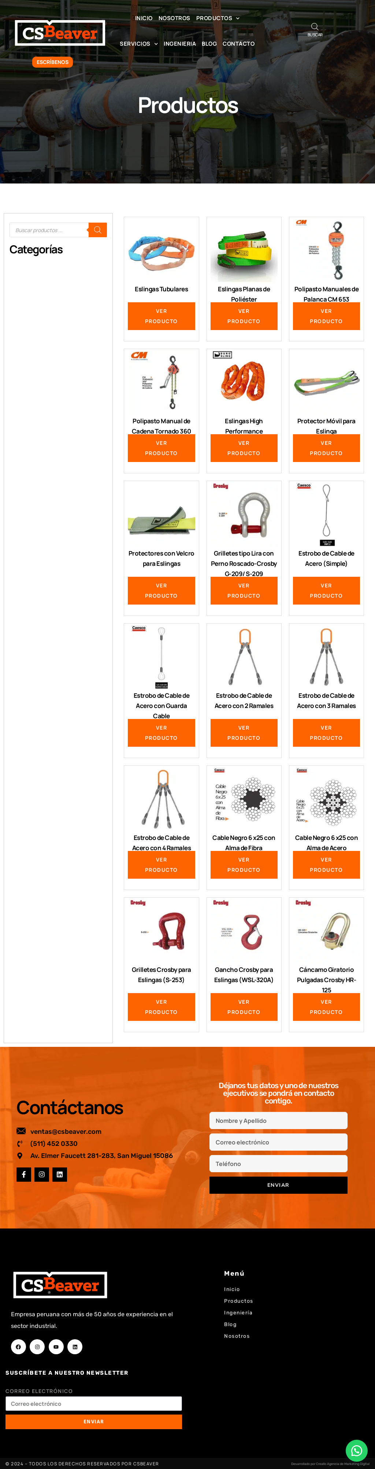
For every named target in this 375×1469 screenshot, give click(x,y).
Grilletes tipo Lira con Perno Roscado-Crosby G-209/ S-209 (244, 563)
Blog (209, 44)
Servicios (139, 44)
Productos (218, 18)
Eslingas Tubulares (161, 289)
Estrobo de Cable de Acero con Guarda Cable (162, 705)
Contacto (239, 44)
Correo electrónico (39, 1390)
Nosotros (174, 18)
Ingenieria (180, 44)
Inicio (144, 18)
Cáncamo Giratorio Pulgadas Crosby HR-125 (326, 979)
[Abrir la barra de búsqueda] (315, 26)
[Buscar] (98, 230)
